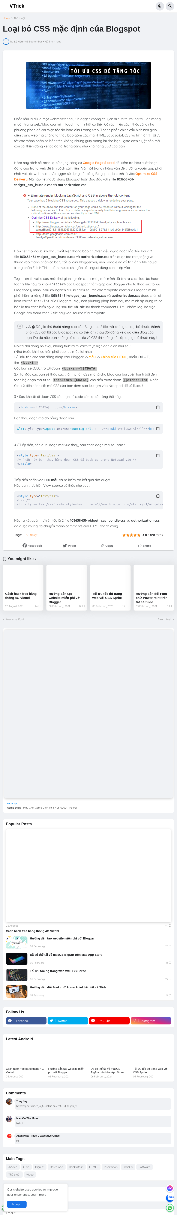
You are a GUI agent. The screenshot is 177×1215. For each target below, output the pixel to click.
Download (56, 1167)
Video (30, 1174)
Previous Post (15, 619)
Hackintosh (76, 1167)
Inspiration (111, 1167)
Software (144, 1167)
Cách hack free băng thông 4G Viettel (21, 596)
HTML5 (93, 1167)
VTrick (17, 6)
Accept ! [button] (16, 1204)
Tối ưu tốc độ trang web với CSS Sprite (107, 596)
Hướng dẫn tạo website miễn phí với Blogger (64, 598)
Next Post (164, 619)
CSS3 (26, 1167)
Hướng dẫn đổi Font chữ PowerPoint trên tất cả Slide (152, 598)
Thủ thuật (19, 18)
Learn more (38, 1195)
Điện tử (39, 1167)
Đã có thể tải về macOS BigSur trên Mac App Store (66, 954)
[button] (6, 6)
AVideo (12, 1167)
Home (6, 18)
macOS (128, 1167)
